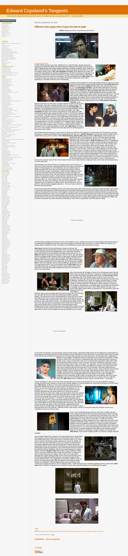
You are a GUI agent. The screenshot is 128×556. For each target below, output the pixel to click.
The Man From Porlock (8, 132)
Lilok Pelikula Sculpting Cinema (10, 127)
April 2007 (4, 191)
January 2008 (5, 202)
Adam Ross (5, 32)
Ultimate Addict (6, 164)
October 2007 (5, 198)
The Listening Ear (6, 128)
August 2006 (5, 182)
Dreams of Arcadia (6, 97)
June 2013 (4, 271)
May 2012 (4, 265)
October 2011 (5, 256)
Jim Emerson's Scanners (8, 121)
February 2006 (5, 174)
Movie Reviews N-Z (7, 50)
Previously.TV (5, 150)
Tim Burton (101, 531)
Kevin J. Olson (5, 35)
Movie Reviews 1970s (7, 54)
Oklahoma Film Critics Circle (9, 143)
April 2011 (4, 249)
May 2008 (4, 207)
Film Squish (5, 106)
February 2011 (5, 247)
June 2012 (4, 266)
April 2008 (4, 206)
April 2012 (4, 263)
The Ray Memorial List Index (9, 75)
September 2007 (6, 197)
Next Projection (6, 140)
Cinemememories (6, 91)
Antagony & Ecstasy (7, 81)
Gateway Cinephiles (7, 109)
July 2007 (4, 195)
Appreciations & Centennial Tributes (11, 43)
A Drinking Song (6, 98)
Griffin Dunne (53, 531)
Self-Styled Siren (6, 156)
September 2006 (6, 183)
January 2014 (5, 279)
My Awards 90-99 (6, 70)
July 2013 (4, 272)
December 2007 (6, 201)
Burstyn (47, 531)
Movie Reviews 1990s (7, 56)
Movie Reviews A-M (7, 49)
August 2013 (5, 273)
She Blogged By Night (7, 158)
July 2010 (4, 238)
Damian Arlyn (5, 30)
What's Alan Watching (7, 168)
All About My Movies (7, 79)
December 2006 (6, 186)
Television (4, 63)
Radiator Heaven (6, 151)
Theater (4, 65)
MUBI (3, 138)
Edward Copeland (6, 33)
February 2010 (5, 232)
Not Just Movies (6, 141)
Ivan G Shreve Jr (6, 29)
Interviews (4, 47)
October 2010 (5, 242)
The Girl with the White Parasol (10, 110)
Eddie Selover (5, 24)
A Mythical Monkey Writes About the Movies (13, 139)
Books (3, 44)
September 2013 (6, 274)
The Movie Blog (6, 137)
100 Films (4, 144)
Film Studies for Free (7, 108)
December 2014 (6, 282)
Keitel (58, 531)
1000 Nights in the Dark (8, 145)
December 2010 (6, 244)
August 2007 (5, 196)
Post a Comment (53, 539)
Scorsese (89, 531)
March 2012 (5, 262)
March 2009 (5, 219)
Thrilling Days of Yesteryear (9, 163)
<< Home (38, 548)
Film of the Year (6, 105)
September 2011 (6, 255)
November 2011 (6, 257)
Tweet (36, 528)
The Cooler (5, 93)
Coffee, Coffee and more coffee (10, 92)
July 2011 (4, 253)
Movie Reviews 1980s (7, 55)
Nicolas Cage (79, 531)
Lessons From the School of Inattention (12, 124)
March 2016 (5, 283)
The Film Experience (7, 104)
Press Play (4, 149)
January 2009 (5, 216)
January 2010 (5, 231)
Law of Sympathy (6, 123)
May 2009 (4, 221)
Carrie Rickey (5, 87)
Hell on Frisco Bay (6, 111)
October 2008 (5, 213)
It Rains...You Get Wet (7, 118)
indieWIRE (4, 117)
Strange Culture (6, 161)
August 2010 (5, 239)
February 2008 (5, 203)
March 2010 (5, 233)
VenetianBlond (5, 165)
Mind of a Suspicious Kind (8, 134)
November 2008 (6, 214)
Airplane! (45, 390)
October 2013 (5, 275)
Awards (42, 531)
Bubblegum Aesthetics (7, 85)
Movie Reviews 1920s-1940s (9, 51)
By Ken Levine (5, 86)
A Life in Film (5, 126)
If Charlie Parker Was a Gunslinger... (11, 116)
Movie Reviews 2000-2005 (8, 57)
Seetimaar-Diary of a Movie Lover (10, 155)
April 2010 (4, 235)
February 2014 (5, 280)
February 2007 (5, 189)
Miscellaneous (5, 48)
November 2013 (6, 277)
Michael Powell (64, 531)
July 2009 (4, 224)
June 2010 (4, 237)
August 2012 (5, 267)
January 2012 (5, 260)
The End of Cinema (7, 99)
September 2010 (6, 241)
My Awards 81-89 (6, 69)
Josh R (3, 36)
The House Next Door (7, 112)
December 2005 (6, 172)
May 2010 (4, 236)
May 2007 (4, 192)
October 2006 (5, 184)
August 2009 (5, 225)
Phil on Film (5, 147)
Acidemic (4, 78)
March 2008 (5, 204)
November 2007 (6, 200)
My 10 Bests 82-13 (6, 67)
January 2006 (5, 173)
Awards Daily (5, 82)
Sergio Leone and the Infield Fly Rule (11, 157)
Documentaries (6, 45)
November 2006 (6, 185)
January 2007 (5, 188)
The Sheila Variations (7, 159)
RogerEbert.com (6, 152)
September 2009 (6, 226)
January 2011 (5, 245)
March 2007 (5, 190)
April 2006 (4, 177)
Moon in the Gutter (6, 135)
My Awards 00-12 (6, 71)
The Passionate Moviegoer (9, 146)
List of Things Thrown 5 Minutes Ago (11, 129)
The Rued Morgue (6, 153)
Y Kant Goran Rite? (7, 169)
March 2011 (5, 248)
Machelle (4, 34)
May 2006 (4, 178)
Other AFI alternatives (7, 73)
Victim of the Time (6, 167)
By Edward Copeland (41, 63)
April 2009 (4, 220)
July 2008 (4, 209)
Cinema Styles (5, 88)
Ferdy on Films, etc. (7, 102)
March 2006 (5, 175)
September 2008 (6, 212)
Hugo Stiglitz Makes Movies (9, 114)
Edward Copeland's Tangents (37, 10)
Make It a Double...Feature (8, 131)
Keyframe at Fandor (7, 122)
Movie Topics (5, 60)
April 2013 (4, 268)
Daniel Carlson (5, 94)
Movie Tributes (72, 531)
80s (39, 531)
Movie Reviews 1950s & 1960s (10, 53)
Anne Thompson (6, 80)
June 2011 (4, 251)
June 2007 (4, 194)
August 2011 (5, 254)
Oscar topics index (6, 62)
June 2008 (4, 208)
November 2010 (6, 243)
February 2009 (5, 218)
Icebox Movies (5, 115)
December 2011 (6, 259)
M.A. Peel (4, 133)
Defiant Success (6, 96)
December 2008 (6, 215)
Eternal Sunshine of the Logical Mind (11, 100)
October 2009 (5, 227)
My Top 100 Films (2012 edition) (10, 72)
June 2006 (4, 179)
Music (3, 61)
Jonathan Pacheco (6, 27)
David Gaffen (5, 26)
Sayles (85, 531)
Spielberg (95, 531)
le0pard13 (4, 28)
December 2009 (6, 230)
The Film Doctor (6, 103)
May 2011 (4, 250)
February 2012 (5, 261)
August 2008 (5, 210)
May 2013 (4, 269)
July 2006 (4, 180)
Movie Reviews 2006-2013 (8, 59)
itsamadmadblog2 (6, 120)
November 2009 (6, 229)
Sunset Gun (5, 162)
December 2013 (6, 278)
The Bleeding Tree (6, 84)
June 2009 (4, 222)
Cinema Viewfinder (6, 90)
